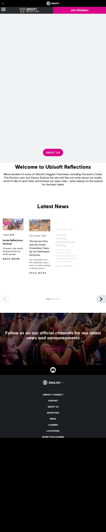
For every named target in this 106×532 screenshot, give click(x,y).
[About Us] (53, 152)
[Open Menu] (3, 9)
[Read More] (11, 260)
